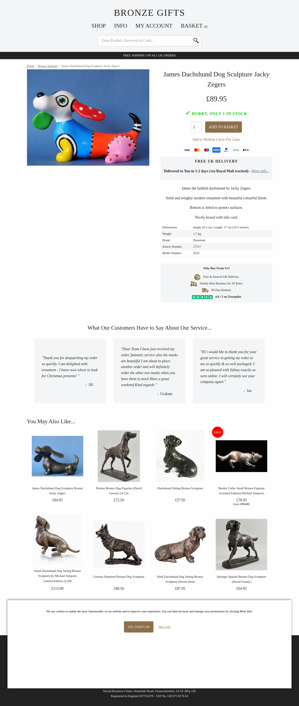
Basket (194, 26)
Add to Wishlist (203, 139)
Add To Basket (223, 127)
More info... (260, 171)
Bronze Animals (48, 66)
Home (30, 66)
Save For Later (229, 139)
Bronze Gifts (149, 12)
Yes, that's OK (139, 627)
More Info (164, 627)
